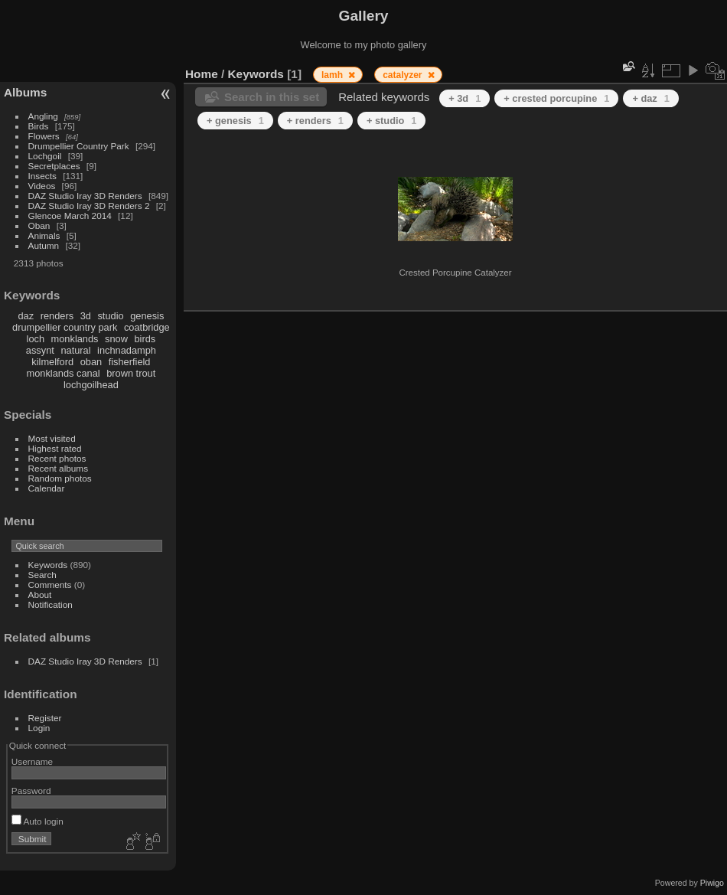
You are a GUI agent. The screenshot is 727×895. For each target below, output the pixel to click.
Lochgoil (45, 156)
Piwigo (712, 882)
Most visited (52, 438)
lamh (333, 75)
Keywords (48, 565)
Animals (44, 235)
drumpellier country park (64, 327)
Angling (43, 116)
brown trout (130, 373)
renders (57, 316)
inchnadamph (126, 350)
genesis (147, 316)
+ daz (651, 98)
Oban (39, 225)
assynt (40, 350)
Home (201, 73)
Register (45, 718)
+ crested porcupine (556, 98)
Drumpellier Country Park (78, 146)
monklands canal (63, 373)
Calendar (46, 488)
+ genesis (235, 120)
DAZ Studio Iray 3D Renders (85, 196)
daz (26, 316)
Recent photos (57, 458)
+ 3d (464, 98)
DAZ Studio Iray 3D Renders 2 (89, 206)
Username (32, 761)
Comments (50, 585)
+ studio (392, 120)
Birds (38, 126)
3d (85, 316)
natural (75, 350)
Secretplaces (54, 166)
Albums (25, 92)
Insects (42, 176)
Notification (50, 604)
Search (42, 575)
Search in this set (271, 96)
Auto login (37, 821)
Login (39, 728)
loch (35, 339)
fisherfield (130, 361)
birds (144, 339)
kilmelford (52, 361)
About (40, 594)
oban (91, 361)
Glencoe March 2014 (70, 215)
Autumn (44, 245)
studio (110, 316)
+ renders (315, 120)
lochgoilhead (91, 384)
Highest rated (55, 448)
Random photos (60, 478)
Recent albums (58, 468)
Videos (42, 186)
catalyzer (404, 75)
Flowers (44, 136)
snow (116, 339)
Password (31, 790)
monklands (75, 339)
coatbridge (147, 327)
